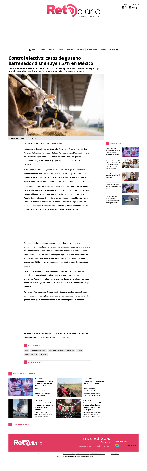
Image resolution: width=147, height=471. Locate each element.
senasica (44, 354)
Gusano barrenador (38, 350)
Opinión (112, 50)
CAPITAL (43, 50)
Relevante (70, 350)
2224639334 (115, 454)
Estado (106, 446)
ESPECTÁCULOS (92, 50)
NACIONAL (70, 50)
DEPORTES (103, 50)
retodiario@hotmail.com (72, 456)
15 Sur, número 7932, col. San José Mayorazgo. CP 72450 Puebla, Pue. (84, 454)
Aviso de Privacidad (86, 446)
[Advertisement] (73, 34)
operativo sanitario (56, 350)
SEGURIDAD (52, 50)
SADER (80, 350)
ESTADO (34, 50)
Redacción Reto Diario (54, 143)
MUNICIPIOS (80, 50)
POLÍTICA (61, 50)
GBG (26, 350)
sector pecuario (31, 354)
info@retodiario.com (87, 456)
